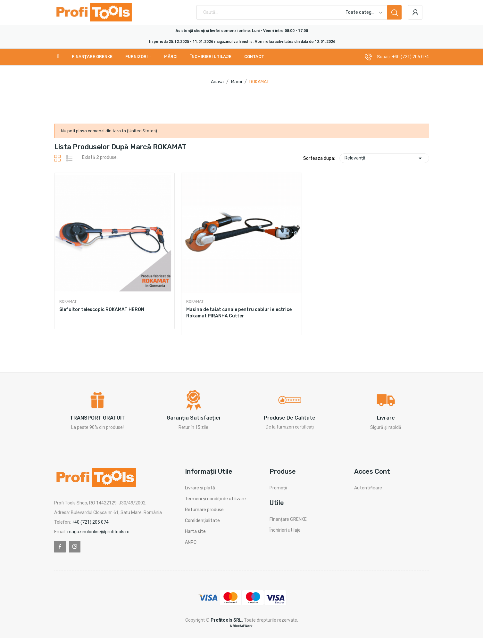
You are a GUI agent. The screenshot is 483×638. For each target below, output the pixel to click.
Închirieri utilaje (285, 530)
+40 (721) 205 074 (410, 56)
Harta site (195, 531)
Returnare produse (204, 509)
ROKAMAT (68, 301)
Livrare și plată (200, 488)
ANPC (190, 542)
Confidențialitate (202, 520)
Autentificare (368, 488)
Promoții (278, 488)
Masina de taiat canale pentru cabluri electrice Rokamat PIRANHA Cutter (239, 313)
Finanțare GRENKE (288, 519)
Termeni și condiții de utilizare (215, 499)
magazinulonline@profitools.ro (98, 531)
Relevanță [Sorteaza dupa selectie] (384, 158)
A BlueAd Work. (242, 626)
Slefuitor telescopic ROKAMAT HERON (101, 309)
